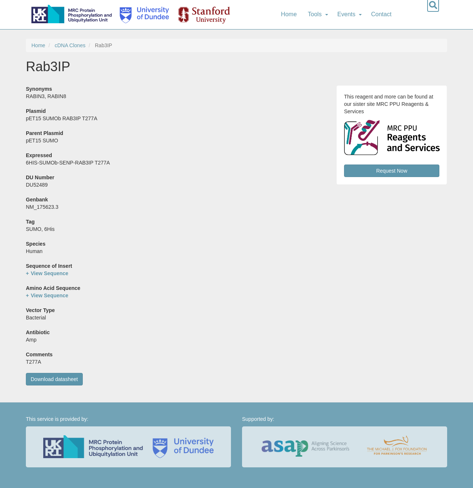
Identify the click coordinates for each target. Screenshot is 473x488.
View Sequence (49, 273)
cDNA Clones (70, 45)
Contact (381, 14)
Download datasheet (54, 379)
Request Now (391, 171)
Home (289, 14)
